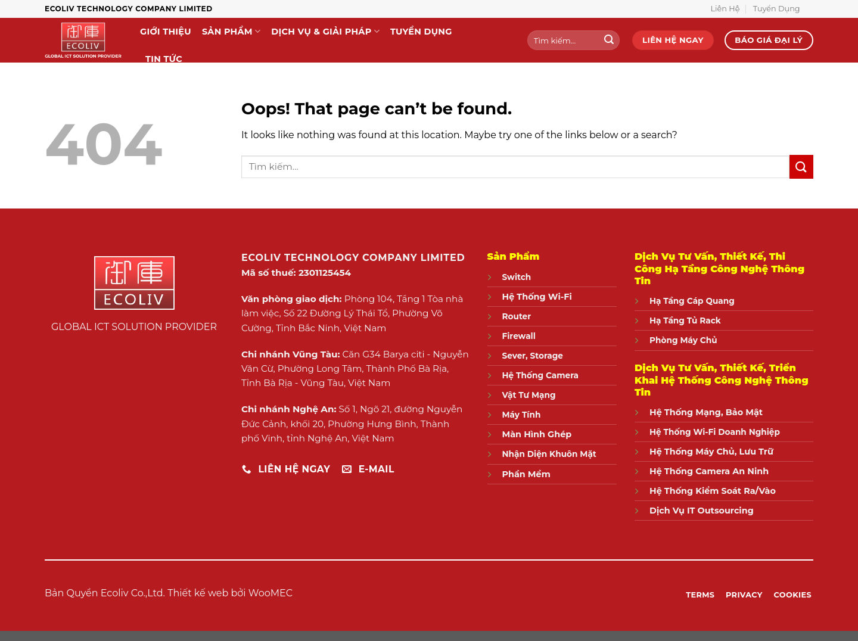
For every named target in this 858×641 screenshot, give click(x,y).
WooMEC (270, 593)
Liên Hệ (725, 8)
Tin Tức (163, 59)
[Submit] (609, 40)
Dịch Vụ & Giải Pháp (325, 31)
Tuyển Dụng (776, 8)
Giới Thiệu (165, 31)
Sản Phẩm (231, 31)
